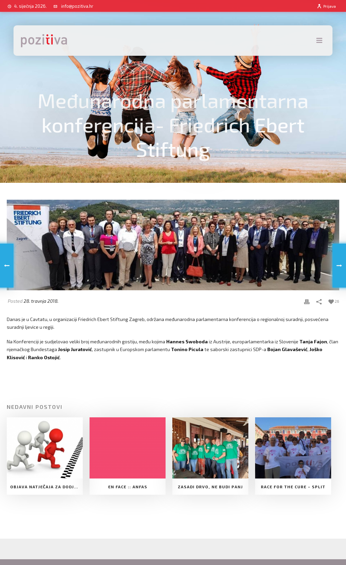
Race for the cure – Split (293, 486)
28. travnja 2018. (41, 301)
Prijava (326, 6)
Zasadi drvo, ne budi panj (210, 486)
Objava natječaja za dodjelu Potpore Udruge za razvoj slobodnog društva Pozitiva (46, 486)
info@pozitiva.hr (77, 6)
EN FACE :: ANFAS (127, 486)
